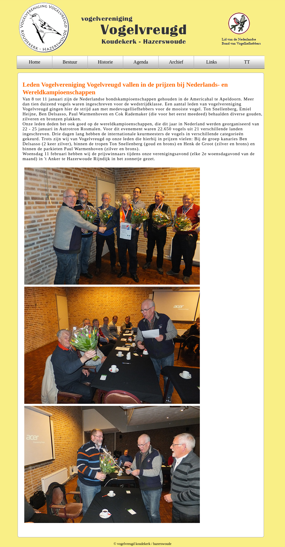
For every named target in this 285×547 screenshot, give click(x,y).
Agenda (140, 61)
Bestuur (70, 61)
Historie (105, 61)
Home (34, 61)
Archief (176, 61)
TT (247, 61)
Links (211, 61)
